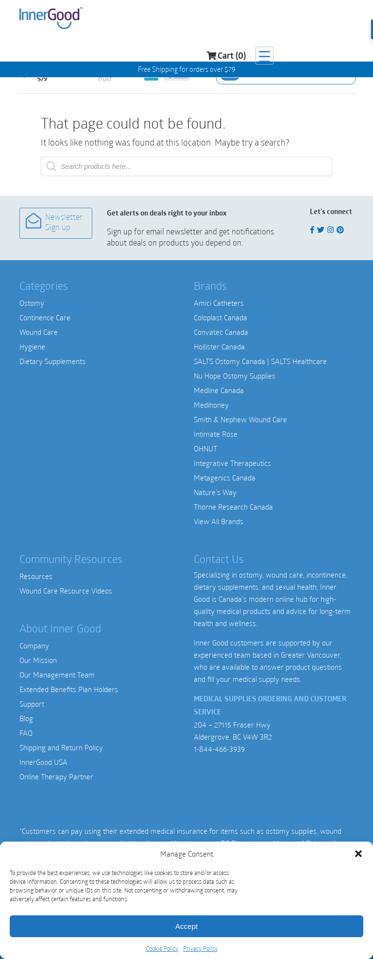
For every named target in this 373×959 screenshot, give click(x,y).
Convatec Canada (221, 332)
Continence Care (44, 317)
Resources (35, 576)
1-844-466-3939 (219, 749)
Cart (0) (306, 20)
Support (31, 704)
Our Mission (38, 660)
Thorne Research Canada (233, 507)
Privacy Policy (200, 948)
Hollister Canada (219, 346)
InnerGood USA (43, 762)
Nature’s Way (215, 492)
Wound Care (38, 332)
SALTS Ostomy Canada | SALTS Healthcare (260, 361)
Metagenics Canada (224, 477)
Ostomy (31, 303)
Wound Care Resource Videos (65, 590)
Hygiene (32, 346)
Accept (186, 926)
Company (34, 645)
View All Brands (218, 521)
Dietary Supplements (52, 361)
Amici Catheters (219, 303)
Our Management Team (57, 674)
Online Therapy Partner (56, 776)
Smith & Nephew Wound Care (240, 419)
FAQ (26, 733)
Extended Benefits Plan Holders (68, 689)
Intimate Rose (215, 434)
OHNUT (205, 448)
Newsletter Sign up (54, 222)
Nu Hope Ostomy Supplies (234, 375)
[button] (358, 854)
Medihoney (211, 405)
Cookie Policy (162, 948)
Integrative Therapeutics (232, 463)
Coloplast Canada (220, 317)
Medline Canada (219, 390)
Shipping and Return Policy (61, 747)
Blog (26, 718)
